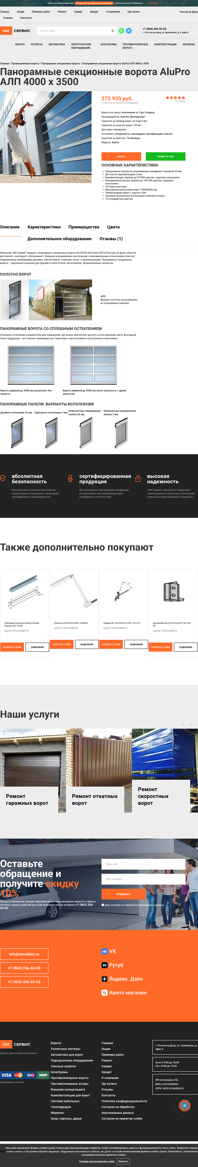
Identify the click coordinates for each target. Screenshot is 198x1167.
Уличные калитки (63, 1066)
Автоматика (57, 44)
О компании (113, 11)
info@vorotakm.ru (24, 954)
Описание (10, 226)
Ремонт (62, 11)
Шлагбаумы (109, 44)
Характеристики (44, 226)
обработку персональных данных (144, 905)
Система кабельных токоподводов (65, 1104)
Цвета (113, 226)
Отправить (123, 894)
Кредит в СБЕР (166, 156)
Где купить (133, 11)
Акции (20, 11)
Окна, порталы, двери (66, 1118)
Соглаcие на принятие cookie (122, 1118)
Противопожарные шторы (69, 1084)
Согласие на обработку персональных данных (118, 1110)
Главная (4, 11)
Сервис (78, 11)
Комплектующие (165, 44)
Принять (123, 1161)
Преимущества (84, 226)
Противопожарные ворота (135, 46)
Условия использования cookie (96, 1161)
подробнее (37, 647)
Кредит (94, 11)
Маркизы (189, 44)
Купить (121, 156)
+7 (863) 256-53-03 (154, 28)
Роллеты (36, 44)
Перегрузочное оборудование (81, 46)
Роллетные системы (65, 1049)
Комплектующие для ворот (70, 1095)
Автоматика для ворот (67, 1054)
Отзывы (8, 17)
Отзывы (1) (111, 238)
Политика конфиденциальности (124, 1101)
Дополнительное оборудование (59, 238)
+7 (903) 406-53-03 (24, 982)
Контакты (26, 17)
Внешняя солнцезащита (68, 1089)
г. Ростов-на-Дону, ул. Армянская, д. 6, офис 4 (166, 32)
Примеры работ (41, 11)
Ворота (20, 44)
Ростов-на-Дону (189, 11)
